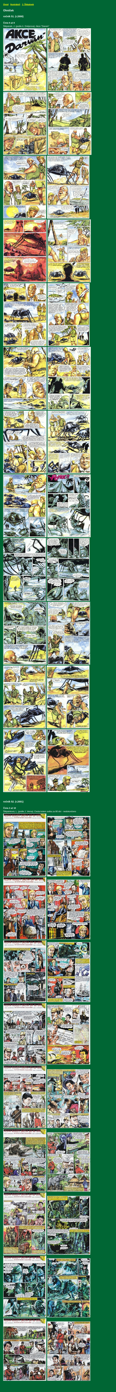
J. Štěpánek (28, 4)
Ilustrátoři (15, 4)
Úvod (6, 4)
